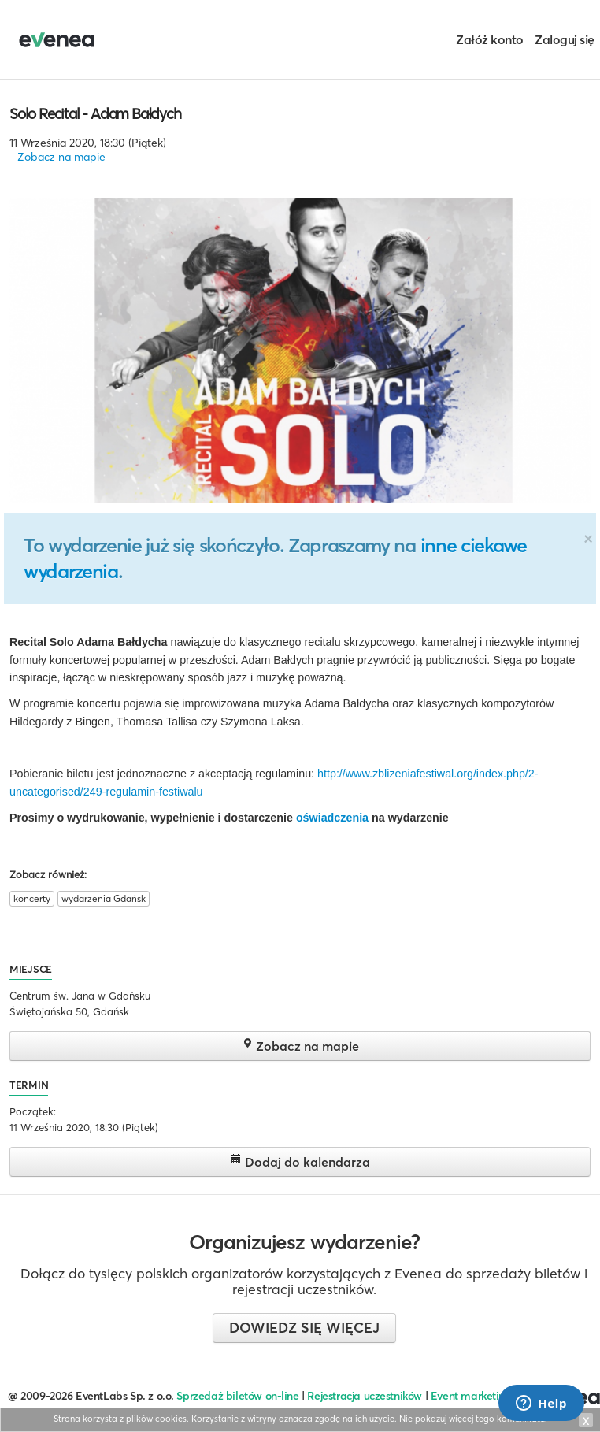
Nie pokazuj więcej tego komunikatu (472, 1418)
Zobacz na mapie (61, 157)
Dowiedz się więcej (304, 1328)
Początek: (32, 1111)
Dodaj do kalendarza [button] (300, 1161)
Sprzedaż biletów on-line (237, 1396)
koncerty (31, 898)
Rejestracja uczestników (364, 1396)
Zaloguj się (564, 39)
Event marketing (471, 1396)
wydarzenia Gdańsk (103, 898)
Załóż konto (490, 39)
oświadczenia (332, 817)
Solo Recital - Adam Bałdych (95, 113)
